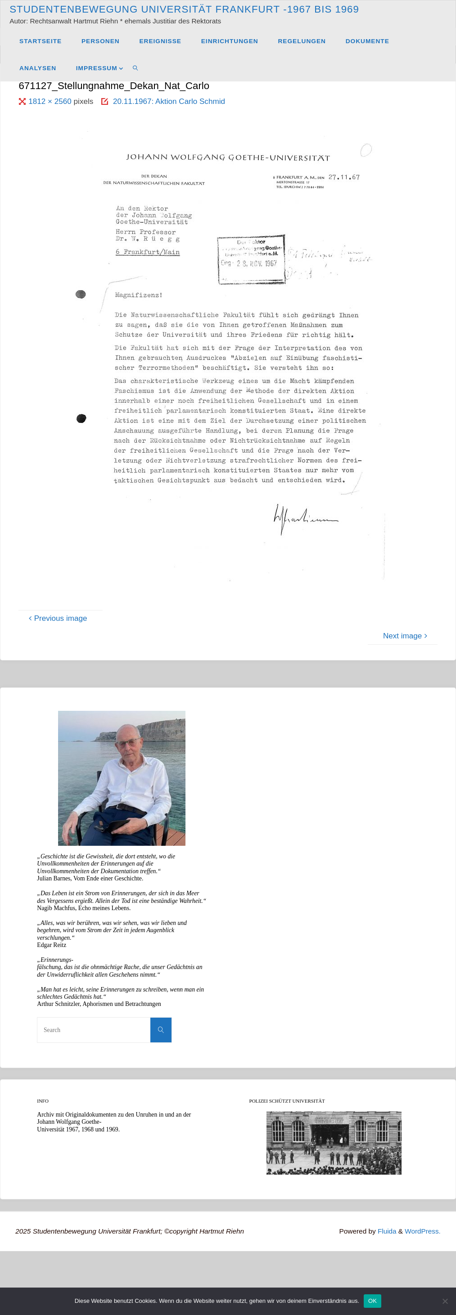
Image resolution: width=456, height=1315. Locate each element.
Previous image (57, 618)
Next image (406, 636)
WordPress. (423, 1231)
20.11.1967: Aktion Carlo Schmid (169, 101)
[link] (135, 67)
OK (372, 1300)
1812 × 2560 (50, 101)
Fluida (385, 1231)
